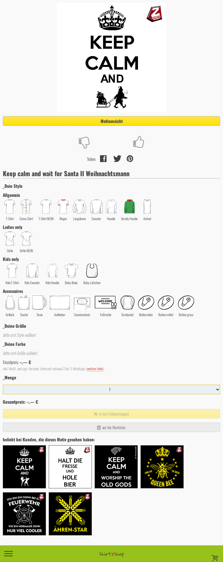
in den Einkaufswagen (111, 414)
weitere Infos (95, 368)
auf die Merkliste (111, 427)
